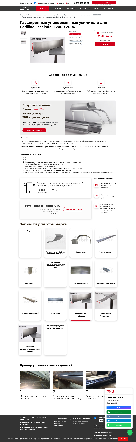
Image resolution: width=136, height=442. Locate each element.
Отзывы (71, 8)
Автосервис (108, 8)
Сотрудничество (60, 422)
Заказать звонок (104, 2)
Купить (105, 44)
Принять (123, 439)
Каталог (42, 8)
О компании (57, 8)
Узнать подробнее (73, 209)
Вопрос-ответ (79, 424)
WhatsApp (119, 425)
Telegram (118, 420)
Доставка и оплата (89, 8)
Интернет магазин (82, 418)
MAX (118, 407)
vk (118, 416)
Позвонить (118, 412)
